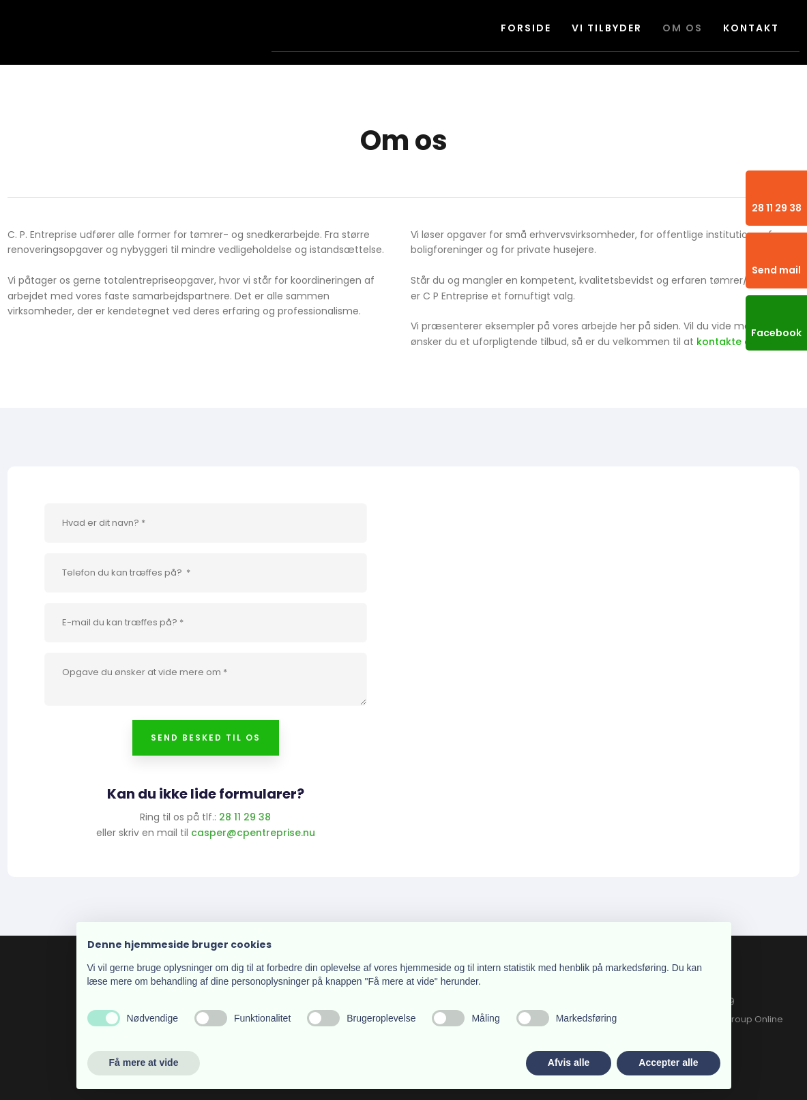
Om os (682, 28)
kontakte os (726, 341)
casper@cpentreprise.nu (253, 832)
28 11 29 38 (245, 817)
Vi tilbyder (607, 28)
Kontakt (751, 28)
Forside (526, 28)
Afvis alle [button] (568, 1062)
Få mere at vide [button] (144, 1062)
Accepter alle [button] (668, 1062)
